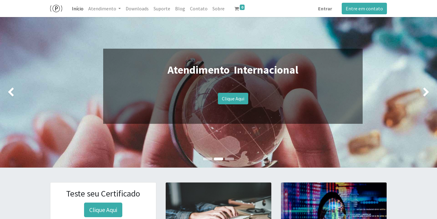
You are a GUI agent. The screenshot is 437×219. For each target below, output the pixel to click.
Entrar (325, 8)
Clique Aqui (233, 99)
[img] (17, 92)
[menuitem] (77, 8)
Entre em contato (364, 8)
